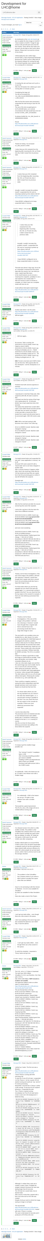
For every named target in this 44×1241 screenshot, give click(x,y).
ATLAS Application (17, 17)
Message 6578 (17, 454)
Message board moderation (8, 19)
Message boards (6, 17)
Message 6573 (17, 167)
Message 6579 (17, 496)
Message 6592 (17, 908)
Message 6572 (17, 138)
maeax (4, 866)
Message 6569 (17, 35)
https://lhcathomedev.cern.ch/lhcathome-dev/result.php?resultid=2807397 (28, 253)
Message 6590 (17, 822)
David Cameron (6, 35)
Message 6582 (17, 610)
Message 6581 (17, 568)
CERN (24, 1239)
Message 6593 (17, 936)
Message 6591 (17, 866)
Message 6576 (17, 327)
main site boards (32, 39)
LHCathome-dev (9, 12)
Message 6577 (17, 379)
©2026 (22, 1239)
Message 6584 (17, 788)
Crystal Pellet (6, 77)
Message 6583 (17, 739)
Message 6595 (17, 1063)
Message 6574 (17, 215)
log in (19, 24)
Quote (16, 73)
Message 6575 (17, 304)
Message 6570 (17, 77)
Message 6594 (17, 965)
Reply (34, 70)
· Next (13, 29)
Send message (6, 45)
